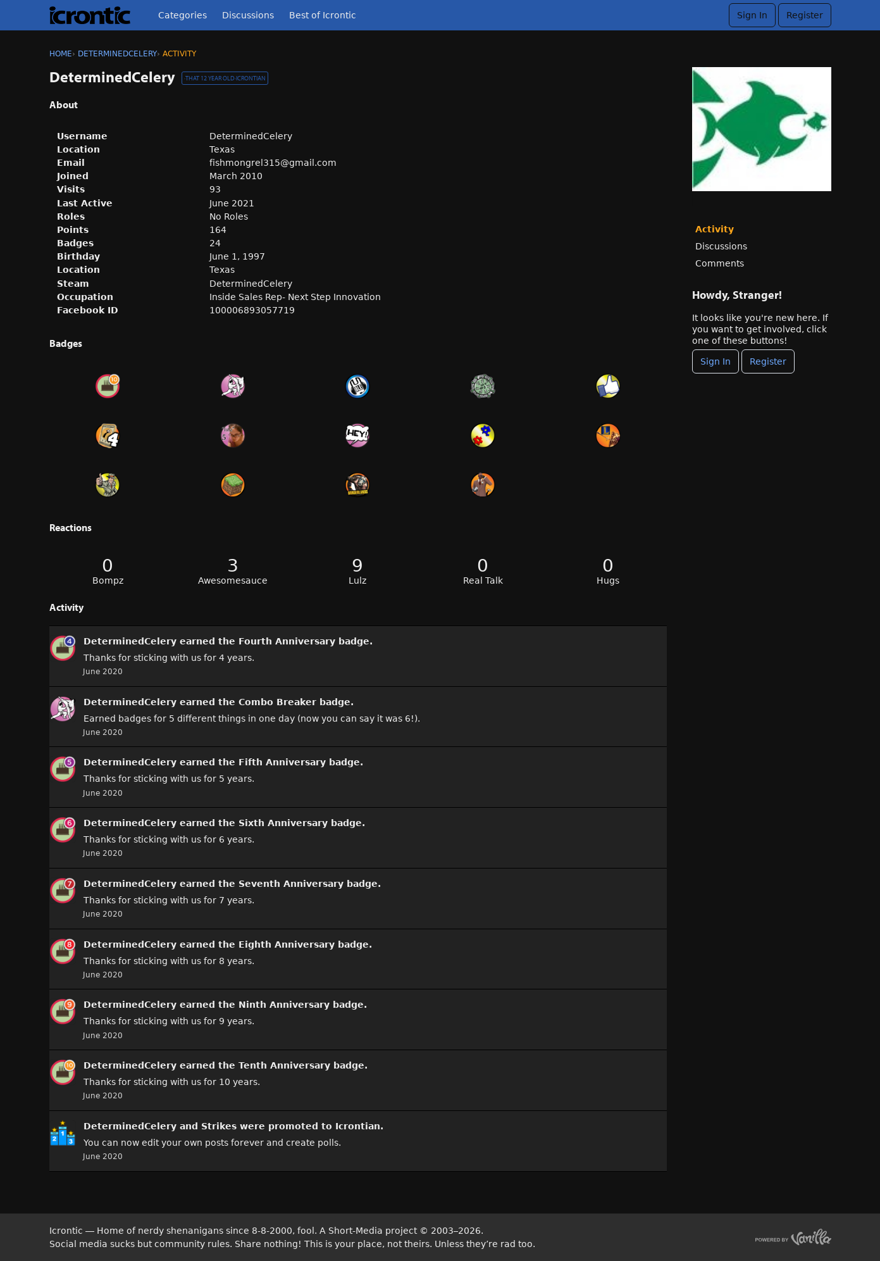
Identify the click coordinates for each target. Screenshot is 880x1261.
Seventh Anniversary (291, 884)
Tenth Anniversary (284, 1065)
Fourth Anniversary (287, 641)
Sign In (752, 15)
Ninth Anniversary (284, 1005)
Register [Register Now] (768, 361)
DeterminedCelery (130, 641)
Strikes (219, 1126)
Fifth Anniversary (282, 762)
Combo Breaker (277, 702)
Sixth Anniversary (283, 823)
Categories (182, 15)
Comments (719, 263)
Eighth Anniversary (287, 944)
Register (804, 15)
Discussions (248, 15)
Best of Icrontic (322, 15)
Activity (714, 229)
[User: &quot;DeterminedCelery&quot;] (62, 648)
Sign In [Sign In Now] (715, 361)
